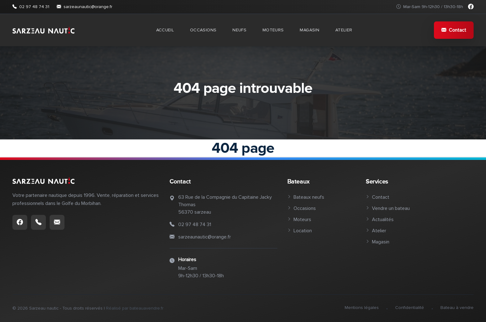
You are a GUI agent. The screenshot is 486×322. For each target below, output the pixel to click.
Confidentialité (409, 307)
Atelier (343, 30)
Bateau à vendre (457, 307)
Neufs (239, 30)
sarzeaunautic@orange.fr (84, 7)
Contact (453, 30)
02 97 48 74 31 (30, 7)
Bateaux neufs (305, 197)
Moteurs (273, 30)
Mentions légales (362, 307)
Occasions (203, 30)
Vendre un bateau (388, 208)
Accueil (165, 30)
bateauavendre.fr (146, 308)
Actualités (380, 219)
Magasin (309, 30)
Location (299, 231)
